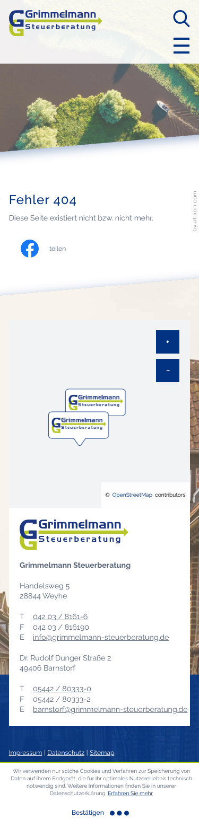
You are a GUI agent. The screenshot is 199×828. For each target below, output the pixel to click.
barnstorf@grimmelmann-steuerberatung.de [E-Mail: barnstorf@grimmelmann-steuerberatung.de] (110, 710)
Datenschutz (65, 752)
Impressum (25, 752)
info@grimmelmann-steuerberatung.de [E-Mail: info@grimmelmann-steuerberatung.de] (101, 637)
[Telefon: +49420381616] (60, 617)
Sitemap (102, 752)
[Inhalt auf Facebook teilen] (53, 248)
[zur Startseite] (55, 31)
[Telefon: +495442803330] (62, 689)
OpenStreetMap (132, 495)
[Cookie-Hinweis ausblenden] (99, 813)
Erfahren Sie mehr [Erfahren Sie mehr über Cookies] (130, 793)
